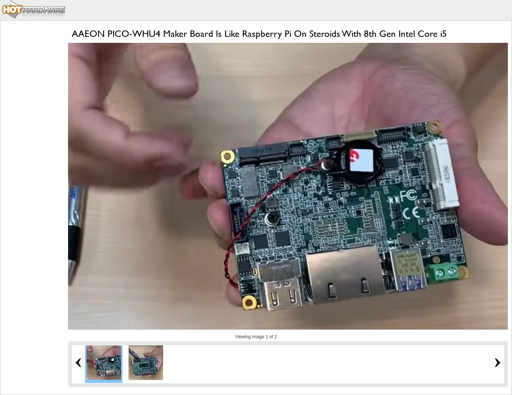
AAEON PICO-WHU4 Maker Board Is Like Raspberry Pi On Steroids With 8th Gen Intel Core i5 (259, 33)
